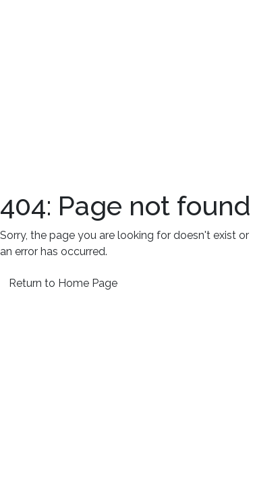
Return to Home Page (63, 283)
